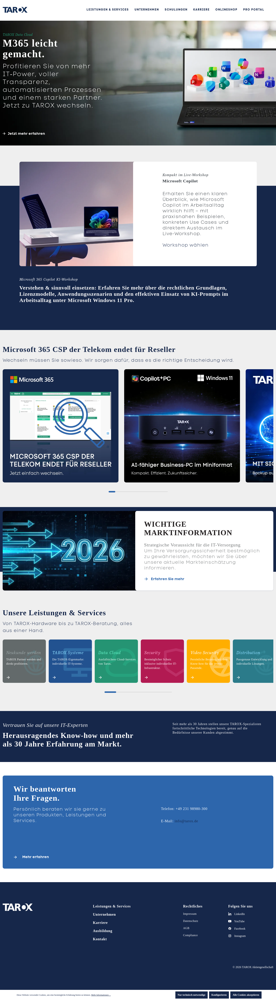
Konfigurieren (219, 995)
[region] (138, 427)
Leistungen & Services (112, 906)
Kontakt (100, 939)
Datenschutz (190, 920)
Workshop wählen (186, 245)
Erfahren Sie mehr (167, 579)
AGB (186, 928)
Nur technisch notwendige (191, 995)
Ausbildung (102, 931)
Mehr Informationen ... (101, 995)
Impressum (190, 913)
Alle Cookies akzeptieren (246, 995)
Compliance (190, 935)
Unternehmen (104, 914)
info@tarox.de (186, 821)
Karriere (100, 923)
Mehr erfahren (35, 857)
